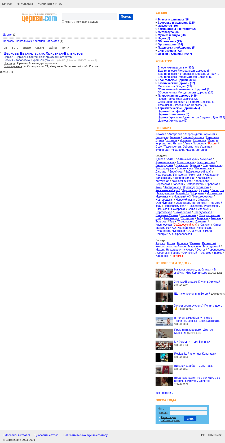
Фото (14, 48)
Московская (214, 193)
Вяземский (209, 243)
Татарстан (187, 218)
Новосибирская (186, 199)
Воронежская (204, 168)
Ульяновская (164, 224)
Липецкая (217, 190)
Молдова (200, 143)
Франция (178, 149)
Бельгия (175, 137)
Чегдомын (47, 60)
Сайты (53, 48)
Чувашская (163, 230)
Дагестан (161, 171)
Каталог (161, 13)
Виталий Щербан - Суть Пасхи (193, 365)
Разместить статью (49, 4)
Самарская (178, 209)
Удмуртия (201, 221)
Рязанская (162, 209)
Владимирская (212, 165)
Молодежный (211, 246)
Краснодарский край (196, 187)
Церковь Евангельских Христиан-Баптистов (43, 53)
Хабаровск (162, 255)
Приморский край (175, 205)
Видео (27, 48)
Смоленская (188, 215)
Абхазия (161, 134)
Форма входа (166, 400)
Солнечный (189, 252)
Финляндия (163, 149)
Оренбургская (164, 202)
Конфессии (164, 61)
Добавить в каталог (17, 435)
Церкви (7, 34)
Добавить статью (47, 435)
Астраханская (186, 162)
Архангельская (165, 162)
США (159, 146)
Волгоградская (165, 168)
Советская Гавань (168, 252)
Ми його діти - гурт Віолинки (192, 341)
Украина (205, 146)
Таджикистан (172, 146)
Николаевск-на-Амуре (180, 249)
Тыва (173, 221)
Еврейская (176, 171)
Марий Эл (182, 193)
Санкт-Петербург (198, 209)
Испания (185, 140)
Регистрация (25, 4)
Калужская (162, 180)
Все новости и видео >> (173, 263)
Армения (209, 134)
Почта (65, 48)
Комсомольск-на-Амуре (171, 246)
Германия (212, 137)
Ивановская (163, 174)
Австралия (175, 134)
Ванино (195, 243)
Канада (213, 140)
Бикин (171, 243)
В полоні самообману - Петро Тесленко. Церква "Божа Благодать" (197, 319)
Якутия (196, 230)
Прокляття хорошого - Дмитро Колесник (193, 331)
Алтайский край (187, 159)
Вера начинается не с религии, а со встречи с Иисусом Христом (197, 379)
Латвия (177, 143)
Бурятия (195, 165)
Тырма (218, 252)
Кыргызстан (163, 143)
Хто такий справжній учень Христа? (197, 281)
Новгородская (164, 199)
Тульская (161, 221)
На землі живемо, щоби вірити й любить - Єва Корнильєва (195, 271)
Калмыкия (204, 177)
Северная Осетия (167, 215)
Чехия (190, 149)
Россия (8, 60)
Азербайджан (193, 134)
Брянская (182, 165)
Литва (188, 143)
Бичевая (182, 243)
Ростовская (211, 205)
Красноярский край (168, 190)
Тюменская (185, 221)
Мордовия (197, 193)
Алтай (171, 159)
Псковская (195, 205)
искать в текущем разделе (80, 21)
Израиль (171, 140)
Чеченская (204, 227)
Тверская (202, 218)
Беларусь (162, 137)
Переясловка (216, 249)
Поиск (126, 16)
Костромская (173, 187)
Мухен (160, 249)
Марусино (194, 246)
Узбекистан (190, 146)
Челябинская (186, 227)
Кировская (211, 184)
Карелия (178, 184)
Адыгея (160, 159)
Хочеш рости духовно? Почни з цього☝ (198, 307)
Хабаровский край (27, 60)
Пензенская (199, 202)
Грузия (160, 140)
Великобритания (193, 137)
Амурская (206, 159)
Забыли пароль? (170, 420)
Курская (204, 190)
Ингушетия (180, 174)
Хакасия (205, 224)
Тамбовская (171, 218)
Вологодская (185, 168)
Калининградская (184, 177)
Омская (203, 199)
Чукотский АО (181, 230)
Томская (216, 218)
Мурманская (163, 196)
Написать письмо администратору (85, 435)
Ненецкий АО (182, 196)
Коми (159, 187)
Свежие (39, 48)
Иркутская (195, 174)
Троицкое (205, 252)
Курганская (189, 190)
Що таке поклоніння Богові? (192, 293)
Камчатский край (182, 180)
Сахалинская (182, 212)
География (163, 128)
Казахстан (199, 140)
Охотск (200, 249)
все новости (163, 392)
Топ (4, 48)
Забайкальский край (198, 171)
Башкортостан (206, 162)
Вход (190, 418)
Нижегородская (203, 196)
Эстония (201, 149)
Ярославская (183, 234)
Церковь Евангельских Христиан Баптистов (31, 41)
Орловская (182, 202)
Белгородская (164, 165)
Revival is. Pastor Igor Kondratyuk (195, 353)
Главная (7, 4)
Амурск (160, 243)
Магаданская (165, 193)
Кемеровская (194, 184)
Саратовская (164, 212)
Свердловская (203, 212)
